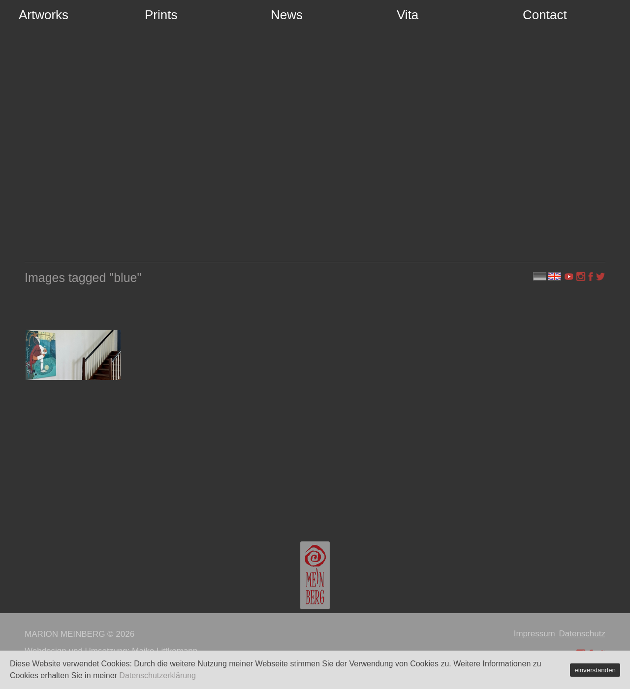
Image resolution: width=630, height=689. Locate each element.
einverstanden (595, 670)
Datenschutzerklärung (157, 675)
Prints (161, 14)
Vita (407, 14)
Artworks (43, 14)
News (287, 14)
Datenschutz (582, 633)
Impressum (534, 633)
